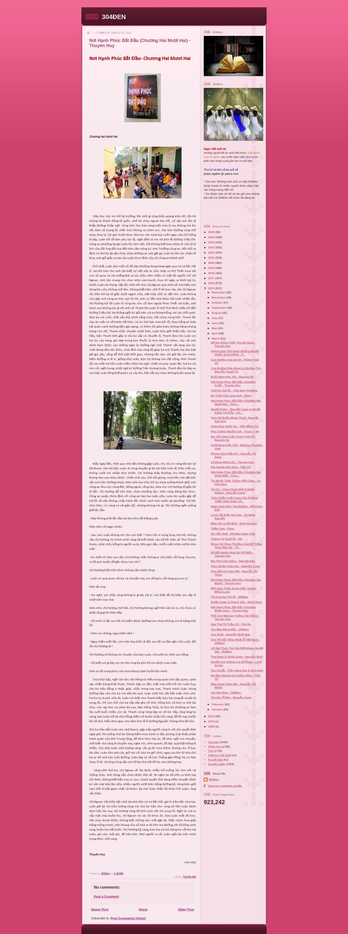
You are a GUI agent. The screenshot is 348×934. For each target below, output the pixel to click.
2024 (211, 242)
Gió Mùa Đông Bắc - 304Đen (230, 629)
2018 (211, 273)
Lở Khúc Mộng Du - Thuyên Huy (232, 462)
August (217, 312)
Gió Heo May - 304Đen (226, 692)
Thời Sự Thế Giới (219, 755)
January (217, 709)
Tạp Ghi (213, 742)
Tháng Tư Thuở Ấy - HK (226, 538)
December (219, 292)
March (216, 338)
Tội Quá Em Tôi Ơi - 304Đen (229, 596)
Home (143, 909)
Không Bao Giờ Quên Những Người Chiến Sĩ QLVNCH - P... (235, 352)
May (215, 328)
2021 (211, 257)
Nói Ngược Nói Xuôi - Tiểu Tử (231, 467)
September (219, 307)
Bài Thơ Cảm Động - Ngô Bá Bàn (233, 561)
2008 (211, 726)
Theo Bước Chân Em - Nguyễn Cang (235, 566)
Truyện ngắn (216, 764)
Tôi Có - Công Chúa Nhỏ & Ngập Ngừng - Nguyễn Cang (233, 491)
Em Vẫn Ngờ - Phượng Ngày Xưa (233, 533)
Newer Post (99, 909)
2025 (211, 237)
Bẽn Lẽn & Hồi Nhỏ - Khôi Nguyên (234, 523)
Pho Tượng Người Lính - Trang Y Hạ (235, 431)
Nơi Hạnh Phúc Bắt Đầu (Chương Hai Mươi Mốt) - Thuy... (236, 474)
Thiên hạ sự (216, 746)
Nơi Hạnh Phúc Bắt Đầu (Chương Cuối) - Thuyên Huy (233, 383)
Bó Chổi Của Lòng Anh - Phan (231, 395)
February (218, 704)
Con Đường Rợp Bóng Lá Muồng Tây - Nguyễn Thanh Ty (236, 370)
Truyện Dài (189, 876)
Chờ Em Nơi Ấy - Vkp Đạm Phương (234, 390)
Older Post (186, 909)
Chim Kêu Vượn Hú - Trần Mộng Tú (234, 426)
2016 (211, 283)
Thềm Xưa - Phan (222, 528)
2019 (211, 267)
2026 (211, 232)
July (215, 317)
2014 (211, 716)
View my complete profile (225, 785)
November (219, 297)
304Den (214, 779)
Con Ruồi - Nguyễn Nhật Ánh (230, 634)
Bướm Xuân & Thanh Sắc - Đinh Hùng (236, 602)
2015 (211, 288)
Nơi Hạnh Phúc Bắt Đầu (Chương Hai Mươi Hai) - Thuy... (236, 402)
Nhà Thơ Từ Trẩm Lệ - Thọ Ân (231, 624)
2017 (211, 278)
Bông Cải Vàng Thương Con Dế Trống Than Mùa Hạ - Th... (236, 545)
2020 (211, 262)
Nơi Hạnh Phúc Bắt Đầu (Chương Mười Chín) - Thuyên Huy (233, 609)
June (215, 323)
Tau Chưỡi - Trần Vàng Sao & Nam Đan (237, 670)
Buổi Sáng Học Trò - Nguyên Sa (232, 376)
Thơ (210, 750)
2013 (211, 721)
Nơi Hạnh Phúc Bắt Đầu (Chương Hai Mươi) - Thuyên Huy (236, 581)
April (215, 333)
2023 (211, 247)
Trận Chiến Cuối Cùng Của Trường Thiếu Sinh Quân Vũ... (234, 499)
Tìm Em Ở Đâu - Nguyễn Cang (231, 697)
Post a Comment (106, 896)
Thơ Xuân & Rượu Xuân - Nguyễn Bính (237, 656)
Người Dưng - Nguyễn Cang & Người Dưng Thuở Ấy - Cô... (235, 411)
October (217, 302)
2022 (211, 252)
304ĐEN (114, 17)
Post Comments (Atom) (128, 918)
